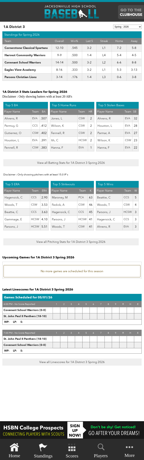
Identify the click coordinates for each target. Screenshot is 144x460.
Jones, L (56, 118)
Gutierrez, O (13, 133)
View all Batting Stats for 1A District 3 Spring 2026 (71, 163)
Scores (72, 450)
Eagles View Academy (20, 70)
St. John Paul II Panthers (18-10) (25, 316)
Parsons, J (11, 227)
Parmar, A (103, 133)
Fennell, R (11, 148)
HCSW (83, 140)
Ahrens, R (11, 118)
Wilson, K (57, 126)
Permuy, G (11, 126)
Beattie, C (11, 212)
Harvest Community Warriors (25, 55)
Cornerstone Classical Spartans (26, 48)
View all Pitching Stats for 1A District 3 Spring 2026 (70, 242)
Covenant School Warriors (23, 62)
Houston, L (12, 140)
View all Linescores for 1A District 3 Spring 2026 (72, 362)
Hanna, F (57, 148)
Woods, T (11, 205)
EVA (35, 118)
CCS (35, 126)
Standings (43, 450)
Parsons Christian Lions (21, 77)
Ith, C (54, 140)
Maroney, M (60, 197)
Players (101, 450)
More (130, 450)
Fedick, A (58, 205)
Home (14, 450)
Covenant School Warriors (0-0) (25, 310)
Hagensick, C (14, 197)
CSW (35, 133)
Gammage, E (13, 219)
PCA (81, 197)
